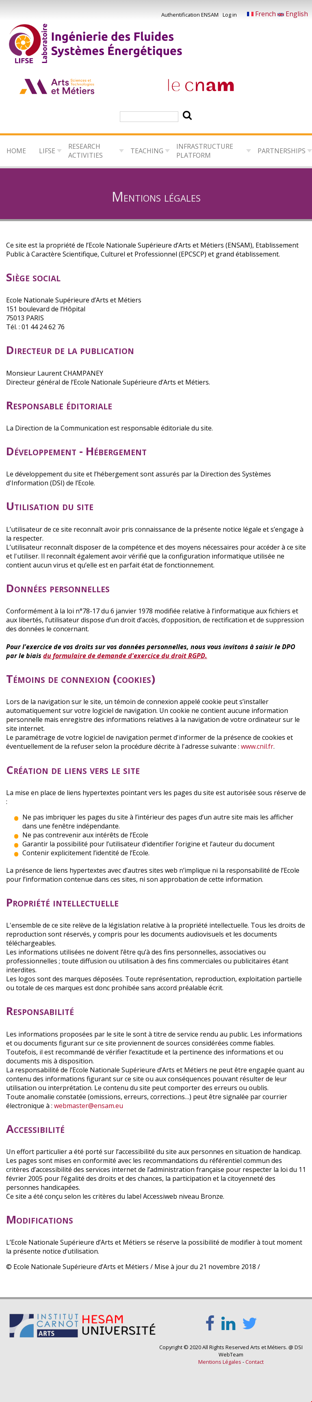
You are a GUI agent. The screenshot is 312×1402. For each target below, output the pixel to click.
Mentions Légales (219, 1361)
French (262, 13)
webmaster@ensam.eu (88, 1105)
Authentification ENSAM (190, 14)
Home (16, 150)
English (292, 13)
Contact (254, 1361)
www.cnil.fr (257, 746)
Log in (230, 14)
